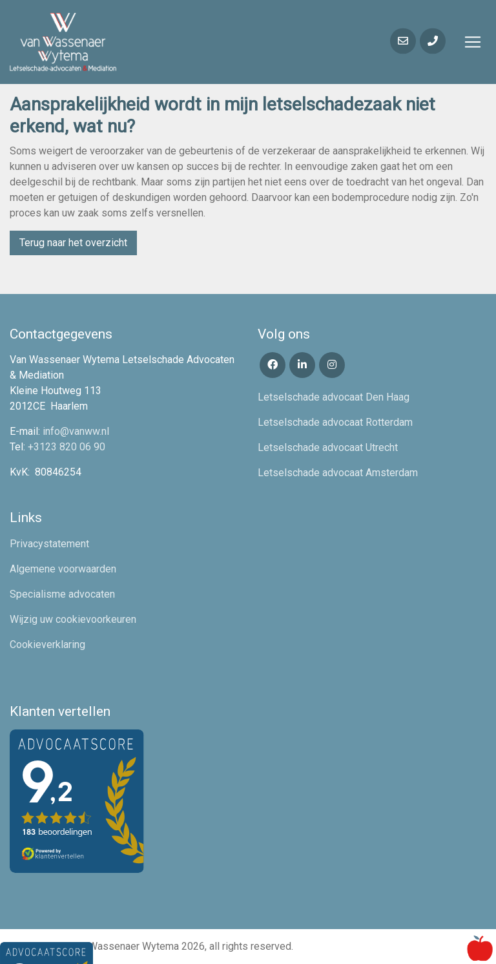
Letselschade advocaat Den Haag (333, 397)
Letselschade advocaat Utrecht (328, 447)
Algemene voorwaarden (63, 569)
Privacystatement (49, 544)
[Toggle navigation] (473, 42)
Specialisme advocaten (62, 594)
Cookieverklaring (47, 644)
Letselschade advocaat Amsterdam (338, 472)
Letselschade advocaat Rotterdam (335, 422)
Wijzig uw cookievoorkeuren (73, 619)
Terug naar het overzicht (73, 242)
